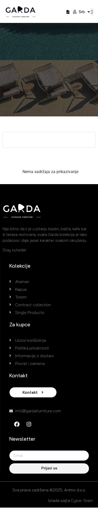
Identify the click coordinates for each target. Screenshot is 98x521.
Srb (84, 11)
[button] (92, 12)
